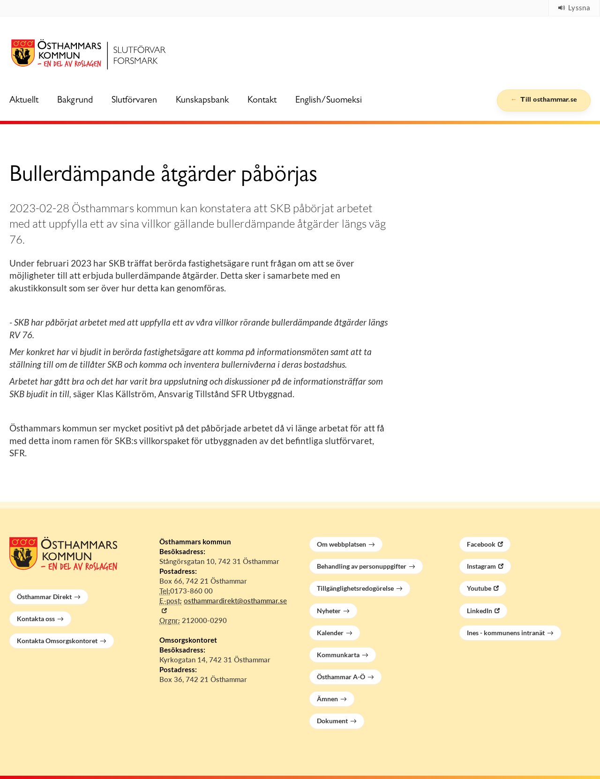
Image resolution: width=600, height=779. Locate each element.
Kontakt (262, 100)
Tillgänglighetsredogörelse (355, 588)
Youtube (479, 588)
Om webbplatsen (341, 544)
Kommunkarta (338, 655)
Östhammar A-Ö (341, 677)
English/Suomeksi (328, 100)
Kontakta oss (36, 619)
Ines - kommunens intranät (506, 633)
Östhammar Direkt (44, 597)
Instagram (481, 566)
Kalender (330, 633)
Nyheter (329, 611)
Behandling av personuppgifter (361, 566)
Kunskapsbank (202, 100)
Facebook (481, 544)
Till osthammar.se (547, 100)
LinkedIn (479, 611)
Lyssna (574, 7)
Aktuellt (23, 100)
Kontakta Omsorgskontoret (57, 641)
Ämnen (327, 699)
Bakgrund (75, 100)
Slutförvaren (134, 100)
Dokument (332, 721)
